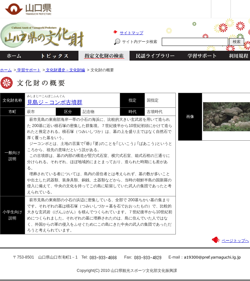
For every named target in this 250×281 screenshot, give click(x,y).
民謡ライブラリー (155, 56)
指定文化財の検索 (104, 56)
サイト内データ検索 (139, 41)
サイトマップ (131, 33)
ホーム (13, 56)
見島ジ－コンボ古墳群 (54, 102)
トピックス (52, 56)
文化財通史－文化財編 (65, 70)
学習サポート (202, 56)
